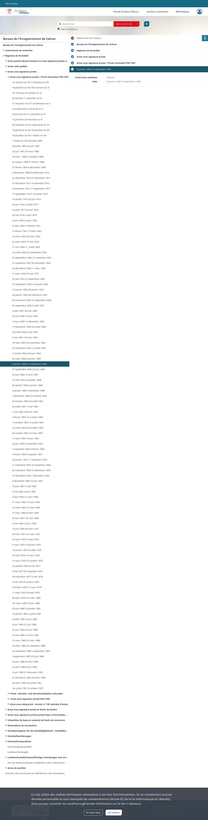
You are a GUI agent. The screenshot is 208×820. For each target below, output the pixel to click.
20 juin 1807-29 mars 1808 (25, 151)
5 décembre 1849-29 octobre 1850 (29, 395)
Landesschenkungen (18, 752)
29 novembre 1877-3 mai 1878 (27, 576)
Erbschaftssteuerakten (19, 741)
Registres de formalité (16, 55)
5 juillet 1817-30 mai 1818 (25, 209)
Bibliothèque (182, 11)
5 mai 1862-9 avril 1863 (24, 491)
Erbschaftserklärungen (19, 736)
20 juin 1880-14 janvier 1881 (26, 608)
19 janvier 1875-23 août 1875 (26, 550)
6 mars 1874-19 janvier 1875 (26, 544)
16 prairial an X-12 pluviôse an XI (29, 114)
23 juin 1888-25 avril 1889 (25, 661)
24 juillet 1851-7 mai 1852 (25, 406)
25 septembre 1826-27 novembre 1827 (31, 257)
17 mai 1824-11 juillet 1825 (26, 247)
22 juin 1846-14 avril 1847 (25, 374)
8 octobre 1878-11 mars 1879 (27, 587)
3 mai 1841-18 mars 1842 (25, 337)
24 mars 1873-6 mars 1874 (25, 539)
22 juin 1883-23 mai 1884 (25, 629)
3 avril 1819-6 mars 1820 (24, 220)
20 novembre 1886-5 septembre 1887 (31, 651)
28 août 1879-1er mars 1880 (26, 597)
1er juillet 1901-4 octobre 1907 (27, 688)
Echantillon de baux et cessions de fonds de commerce (36, 720)
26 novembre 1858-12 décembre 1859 (31, 470)
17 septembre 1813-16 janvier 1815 (30, 193)
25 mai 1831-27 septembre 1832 (28, 278)
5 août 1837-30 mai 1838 (24, 310)
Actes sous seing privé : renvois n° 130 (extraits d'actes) (39, 704)
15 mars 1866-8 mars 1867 (25, 512)
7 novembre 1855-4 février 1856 (28, 449)
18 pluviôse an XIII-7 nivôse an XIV (29, 135)
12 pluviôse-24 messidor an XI (27, 119)
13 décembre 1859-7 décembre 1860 (30, 475)
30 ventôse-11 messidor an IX (27, 98)
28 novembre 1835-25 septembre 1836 (31, 300)
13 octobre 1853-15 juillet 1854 (27, 422)
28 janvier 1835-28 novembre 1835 (29, 294)
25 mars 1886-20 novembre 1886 (28, 645)
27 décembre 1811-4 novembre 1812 (30, 183)
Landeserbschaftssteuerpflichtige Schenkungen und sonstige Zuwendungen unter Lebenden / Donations (38, 757)
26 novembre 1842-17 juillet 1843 (29, 348)
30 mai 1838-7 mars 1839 (25, 316)
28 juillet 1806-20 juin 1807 (26, 146)
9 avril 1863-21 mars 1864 (25, 496)
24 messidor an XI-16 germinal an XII (30, 124)
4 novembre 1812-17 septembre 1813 (31, 188)
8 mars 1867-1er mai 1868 (25, 518)
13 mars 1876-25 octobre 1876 (27, 560)
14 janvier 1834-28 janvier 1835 (28, 289)
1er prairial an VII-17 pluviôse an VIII (30, 82)
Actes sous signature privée (22, 71)
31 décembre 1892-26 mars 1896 (28, 677)
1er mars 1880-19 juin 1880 (26, 603)
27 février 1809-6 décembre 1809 (29, 167)
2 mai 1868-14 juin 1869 (24, 523)
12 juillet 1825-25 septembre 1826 (29, 252)
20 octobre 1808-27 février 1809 (28, 162)
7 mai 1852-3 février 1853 (25, 411)
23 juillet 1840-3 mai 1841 (25, 332)
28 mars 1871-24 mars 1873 (26, 534)
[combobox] (126, 24)
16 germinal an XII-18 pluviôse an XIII (31, 130)
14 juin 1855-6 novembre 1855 (27, 443)
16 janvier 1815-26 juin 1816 (26, 199)
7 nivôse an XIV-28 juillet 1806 (27, 140)
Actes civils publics (17, 66)
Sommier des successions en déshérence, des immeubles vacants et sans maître (35, 773)
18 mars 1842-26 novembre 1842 (28, 342)
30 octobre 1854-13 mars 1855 (27, 433)
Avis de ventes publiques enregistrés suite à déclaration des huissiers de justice (38, 762)
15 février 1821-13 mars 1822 (27, 231)
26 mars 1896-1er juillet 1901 (27, 682)
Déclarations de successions (22, 725)
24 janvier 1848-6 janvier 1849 (27, 385)
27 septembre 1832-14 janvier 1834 (30, 284)
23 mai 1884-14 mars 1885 (25, 635)
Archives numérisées (157, 11)
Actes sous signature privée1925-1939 (30, 698)
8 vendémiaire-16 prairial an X (27, 108)
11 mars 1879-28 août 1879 (26, 592)
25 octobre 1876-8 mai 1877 (26, 566)
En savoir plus (93, 812)
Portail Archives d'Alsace (126, 11)
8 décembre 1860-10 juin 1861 (27, 480)
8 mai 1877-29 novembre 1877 (27, 571)
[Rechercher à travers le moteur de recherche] (87, 24)
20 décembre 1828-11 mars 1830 (28, 268)
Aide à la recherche (69, 29)
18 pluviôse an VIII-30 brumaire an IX (30, 87)
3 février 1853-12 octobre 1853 (27, 417)
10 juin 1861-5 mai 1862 (24, 486)
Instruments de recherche (18, 50)
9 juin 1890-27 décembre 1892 (27, 672)
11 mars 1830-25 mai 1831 (25, 273)
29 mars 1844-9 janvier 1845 (26, 358)
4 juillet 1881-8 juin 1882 (24, 619)
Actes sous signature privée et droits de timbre (32, 709)
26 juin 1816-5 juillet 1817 (25, 204)
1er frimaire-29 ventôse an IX (27, 92)
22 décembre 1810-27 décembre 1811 (31, 177)
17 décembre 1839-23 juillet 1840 (29, 326)
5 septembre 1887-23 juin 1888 (28, 656)
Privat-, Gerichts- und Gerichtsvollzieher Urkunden (36, 693)
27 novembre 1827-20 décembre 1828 (31, 263)
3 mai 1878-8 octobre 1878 (25, 581)
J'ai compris (114, 812)
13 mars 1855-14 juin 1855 (25, 438)
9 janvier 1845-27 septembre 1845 (29, 364)
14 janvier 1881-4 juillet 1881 (26, 613)
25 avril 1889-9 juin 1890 (24, 667)
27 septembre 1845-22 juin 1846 (28, 369)
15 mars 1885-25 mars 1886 (26, 640)
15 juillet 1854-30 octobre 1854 (27, 427)
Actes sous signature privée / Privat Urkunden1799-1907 (39, 76)
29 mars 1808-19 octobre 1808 (27, 156)
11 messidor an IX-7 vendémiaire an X (31, 103)
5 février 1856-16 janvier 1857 (27, 454)
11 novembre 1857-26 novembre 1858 (31, 465)
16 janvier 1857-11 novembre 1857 (29, 459)
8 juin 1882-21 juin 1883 (24, 624)
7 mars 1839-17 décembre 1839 (28, 321)
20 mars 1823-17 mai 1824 (25, 241)
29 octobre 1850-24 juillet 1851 (27, 401)
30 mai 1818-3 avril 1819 (24, 215)
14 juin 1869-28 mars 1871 (25, 528)
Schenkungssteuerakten (20, 746)
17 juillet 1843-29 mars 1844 (26, 353)
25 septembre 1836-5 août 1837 (28, 305)
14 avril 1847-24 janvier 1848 (26, 379)
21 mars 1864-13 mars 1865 (26, 502)
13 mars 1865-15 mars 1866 (26, 507)
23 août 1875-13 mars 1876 (26, 555)
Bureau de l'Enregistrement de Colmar (23, 45)
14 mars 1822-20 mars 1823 (26, 236)
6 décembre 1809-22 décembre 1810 (30, 172)
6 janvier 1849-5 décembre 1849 (28, 390)
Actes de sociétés (17, 768)
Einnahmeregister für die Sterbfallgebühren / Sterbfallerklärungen (38, 730)
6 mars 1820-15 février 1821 (26, 225)
